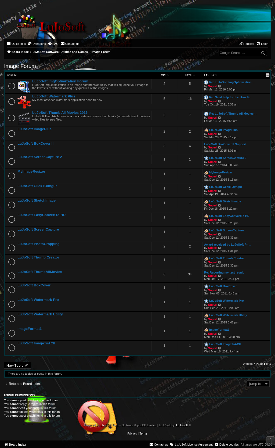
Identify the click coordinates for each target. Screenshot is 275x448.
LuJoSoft (182, 425)
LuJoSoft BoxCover (33, 285)
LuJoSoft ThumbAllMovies (39, 272)
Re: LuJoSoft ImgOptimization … (232, 82)
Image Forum (20, 66)
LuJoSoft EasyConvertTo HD (41, 215)
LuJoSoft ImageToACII (36, 343)
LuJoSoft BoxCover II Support (225, 144)
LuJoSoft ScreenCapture (38, 229)
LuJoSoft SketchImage (36, 200)
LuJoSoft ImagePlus (34, 129)
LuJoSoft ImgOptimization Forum (60, 81)
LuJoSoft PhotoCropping (38, 244)
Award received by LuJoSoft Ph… (227, 244)
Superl (212, 86)
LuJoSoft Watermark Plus (53, 96)
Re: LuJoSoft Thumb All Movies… (232, 113)
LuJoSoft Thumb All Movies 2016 (60, 113)
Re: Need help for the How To (229, 97)
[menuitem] (37, 44)
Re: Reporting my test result (224, 272)
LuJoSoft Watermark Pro (38, 300)
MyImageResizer (31, 171)
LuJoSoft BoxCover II (35, 143)
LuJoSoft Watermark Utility (40, 314)
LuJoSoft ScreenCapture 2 (39, 157)
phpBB (105, 425)
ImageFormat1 (29, 329)
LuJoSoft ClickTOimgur (37, 186)
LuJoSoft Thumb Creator (38, 257)
